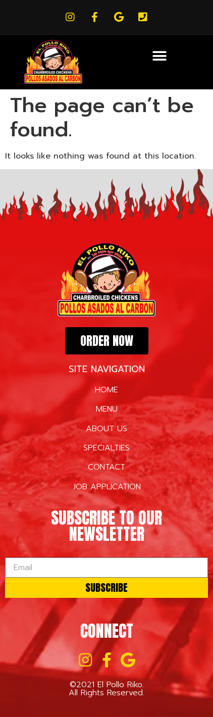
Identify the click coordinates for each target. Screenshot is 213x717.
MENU (107, 409)
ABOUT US (106, 429)
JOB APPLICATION (107, 487)
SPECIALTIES (106, 448)
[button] (159, 55)
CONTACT (106, 467)
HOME (106, 390)
